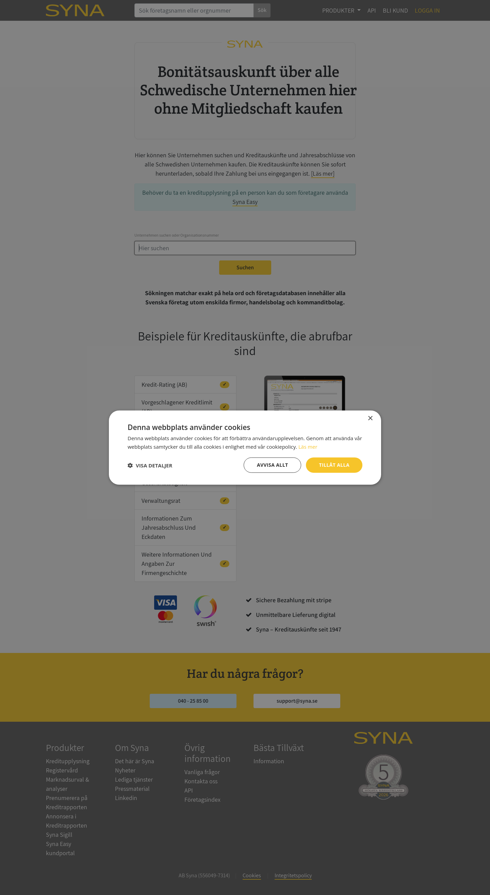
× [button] (370, 418)
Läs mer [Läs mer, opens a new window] (307, 446)
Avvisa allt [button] (272, 465)
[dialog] (245, 447)
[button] (150, 465)
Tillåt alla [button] (334, 465)
